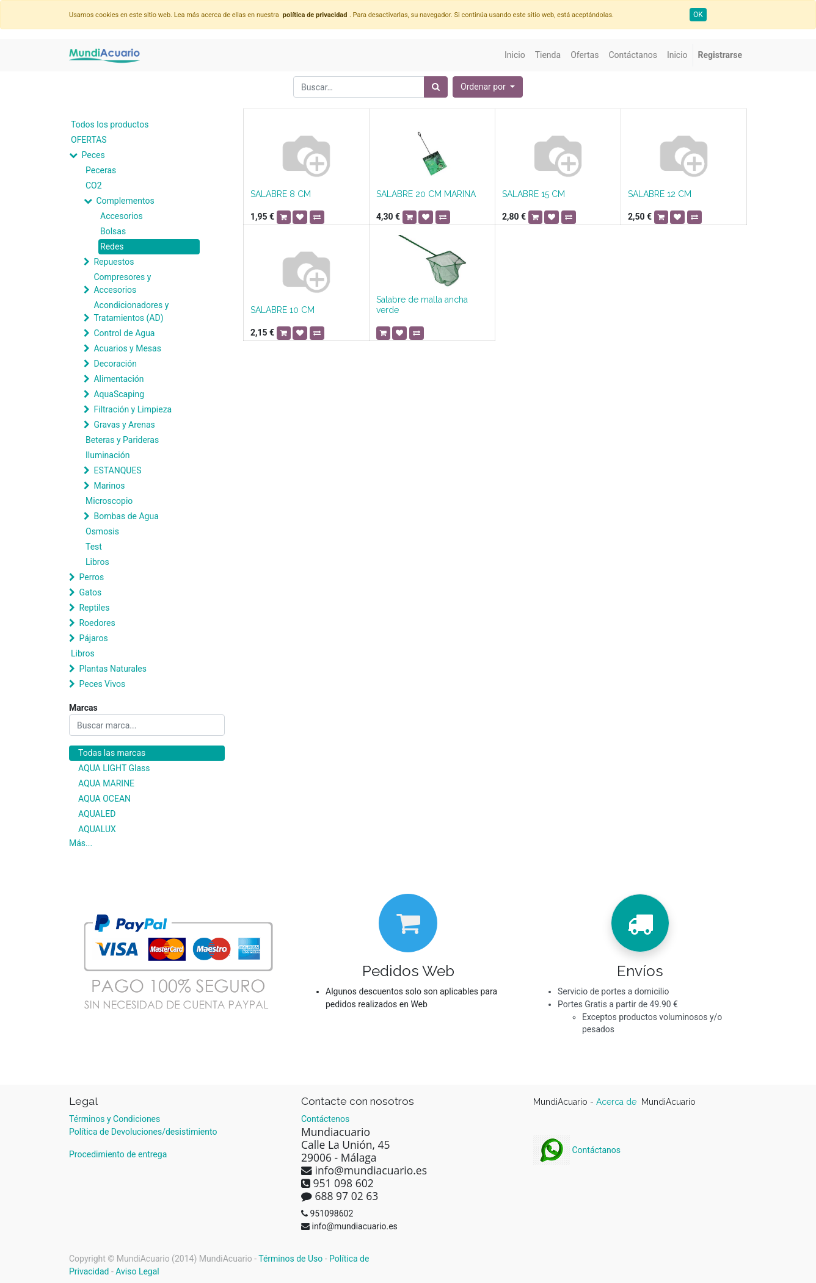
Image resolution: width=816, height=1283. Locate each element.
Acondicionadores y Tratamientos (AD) (131, 311)
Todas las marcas (111, 753)
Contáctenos (325, 1119)
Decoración (114, 363)
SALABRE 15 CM (533, 194)
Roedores (97, 623)
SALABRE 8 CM (280, 194)
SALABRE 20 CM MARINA (426, 194)
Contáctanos (577, 1150)
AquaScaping (118, 394)
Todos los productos (109, 124)
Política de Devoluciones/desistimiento (143, 1132)
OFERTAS (89, 140)
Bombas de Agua (125, 516)
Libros (97, 562)
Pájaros (93, 638)
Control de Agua (124, 333)
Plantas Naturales (113, 669)
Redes (112, 246)
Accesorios (121, 216)
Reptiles (94, 608)
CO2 (94, 185)
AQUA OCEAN (104, 798)
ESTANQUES (117, 470)
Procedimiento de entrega (118, 1154)
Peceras (101, 170)
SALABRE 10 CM (282, 310)
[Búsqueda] (436, 87)
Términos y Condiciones (114, 1119)
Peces (92, 155)
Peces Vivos (102, 684)
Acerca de (617, 1102)
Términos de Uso (290, 1258)
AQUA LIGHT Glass (114, 768)
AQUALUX (97, 829)
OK (698, 14)
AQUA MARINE (106, 783)
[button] (488, 87)
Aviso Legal (137, 1271)
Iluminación (107, 455)
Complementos (125, 201)
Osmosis (102, 531)
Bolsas (113, 231)
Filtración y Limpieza (132, 409)
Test (94, 547)
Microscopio (109, 501)
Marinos (109, 486)
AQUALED (96, 814)
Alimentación (118, 379)
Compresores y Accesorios (122, 283)
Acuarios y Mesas (127, 348)
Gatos (90, 592)
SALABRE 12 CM (659, 194)
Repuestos (113, 262)
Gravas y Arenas (124, 424)
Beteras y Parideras (122, 440)
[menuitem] (515, 55)
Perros (91, 577)
